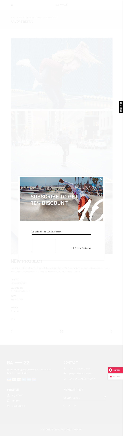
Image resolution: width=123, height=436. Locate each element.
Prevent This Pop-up (83, 248)
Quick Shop (121, 107)
